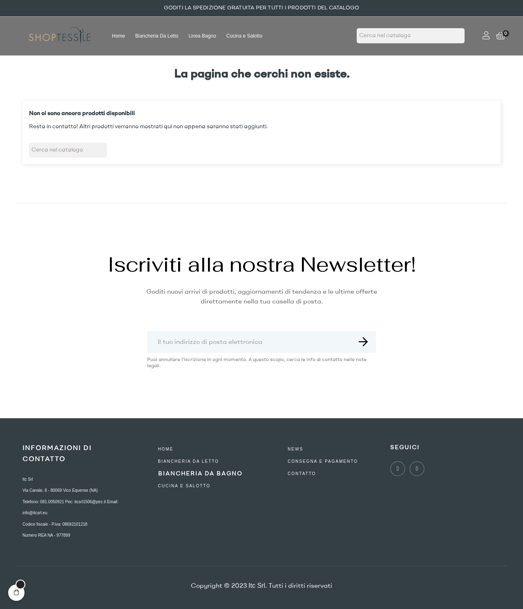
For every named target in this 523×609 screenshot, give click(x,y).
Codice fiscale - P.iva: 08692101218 (54, 524)
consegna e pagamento (323, 461)
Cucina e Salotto (184, 486)
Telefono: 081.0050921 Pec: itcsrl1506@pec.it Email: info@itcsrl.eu (70, 507)
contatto (302, 473)
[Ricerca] (411, 35)
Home (166, 449)
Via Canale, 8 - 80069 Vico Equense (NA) (60, 490)
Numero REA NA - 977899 (46, 535)
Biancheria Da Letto (188, 461)
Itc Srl (27, 479)
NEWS (295, 449)
